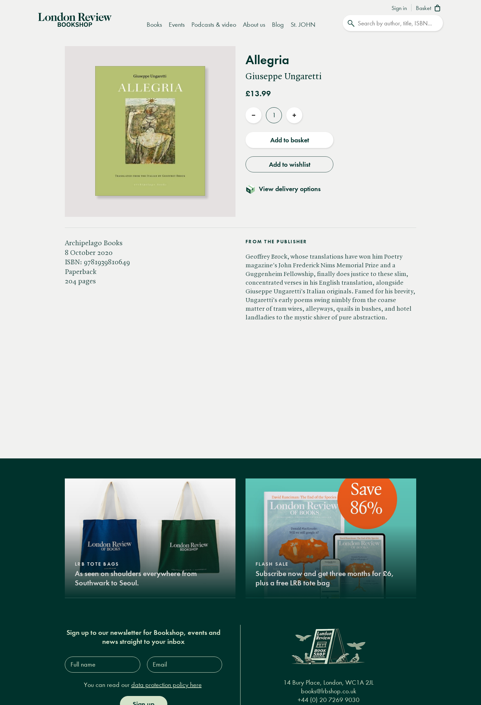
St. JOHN (303, 24)
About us (254, 24)
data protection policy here (166, 685)
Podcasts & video (213, 24)
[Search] (393, 23)
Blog (278, 24)
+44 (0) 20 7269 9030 (328, 700)
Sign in (399, 8)
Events (177, 24)
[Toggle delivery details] (287, 189)
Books (154, 24)
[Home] (75, 19)
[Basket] (429, 8)
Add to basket (289, 140)
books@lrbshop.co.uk (328, 691)
